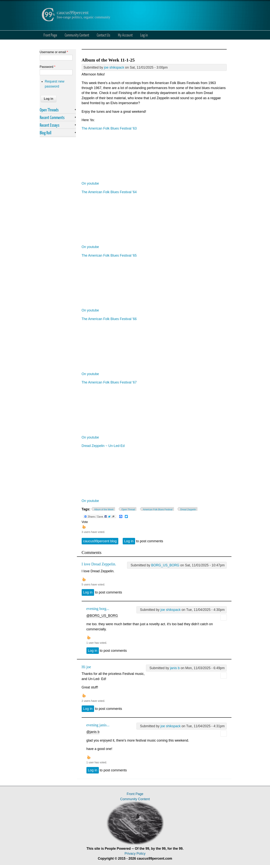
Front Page (50, 34)
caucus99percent (73, 12)
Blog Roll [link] (45, 132)
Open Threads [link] (49, 109)
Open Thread (128, 509)
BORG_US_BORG (165, 565)
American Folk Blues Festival (157, 509)
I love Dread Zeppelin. (99, 564)
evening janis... (98, 725)
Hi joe (86, 667)
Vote (85, 522)
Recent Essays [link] (49, 125)
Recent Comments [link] (52, 117)
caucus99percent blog (100, 541)
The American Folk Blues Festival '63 (109, 128)
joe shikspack (114, 67)
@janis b (93, 732)
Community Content (77, 34)
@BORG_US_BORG (102, 616)
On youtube (90, 183)
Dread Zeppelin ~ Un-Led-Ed (103, 446)
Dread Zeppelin (188, 509)
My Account (125, 34)
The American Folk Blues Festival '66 (109, 319)
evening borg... (97, 608)
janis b (175, 668)
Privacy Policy (135, 853)
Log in (144, 34)
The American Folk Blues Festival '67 (109, 382)
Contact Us (103, 34)
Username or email (54, 52)
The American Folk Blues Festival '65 (109, 255)
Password (48, 66)
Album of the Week (104, 509)
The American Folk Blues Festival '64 (109, 192)
